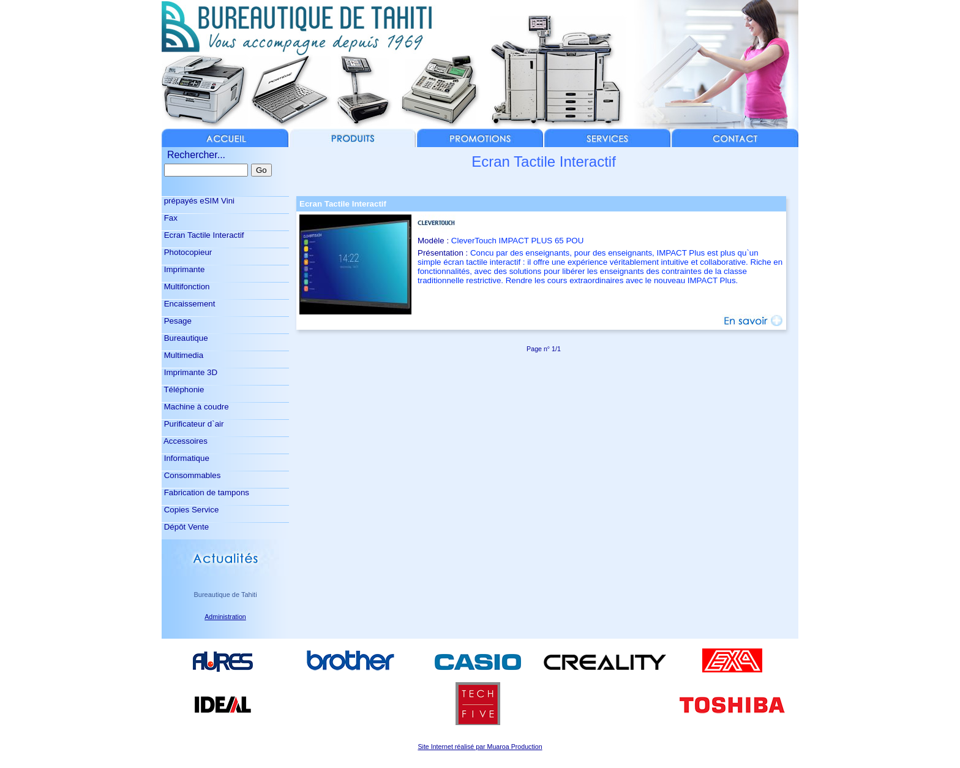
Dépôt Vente (185, 526)
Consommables (191, 475)
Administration (225, 616)
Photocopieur (187, 252)
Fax (170, 217)
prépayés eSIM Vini (198, 200)
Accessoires (185, 441)
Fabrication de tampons (205, 492)
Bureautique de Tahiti (225, 594)
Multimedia (182, 355)
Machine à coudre (195, 406)
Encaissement (188, 303)
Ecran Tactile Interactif (203, 235)
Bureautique (185, 338)
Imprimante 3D (189, 372)
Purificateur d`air (192, 423)
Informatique (185, 458)
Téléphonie (183, 389)
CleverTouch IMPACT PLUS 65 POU (517, 240)
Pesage (177, 320)
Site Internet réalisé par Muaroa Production (480, 746)
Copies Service (190, 509)
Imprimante (183, 269)
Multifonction (186, 286)
